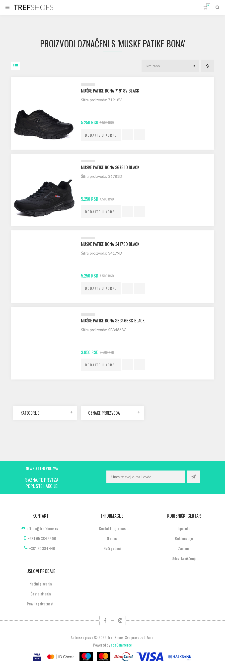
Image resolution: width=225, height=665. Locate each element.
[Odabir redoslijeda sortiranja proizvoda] (170, 66)
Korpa (208, 5)
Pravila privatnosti (41, 603)
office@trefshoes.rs (42, 528)
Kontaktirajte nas (112, 528)
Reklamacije (184, 538)
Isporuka (184, 528)
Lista (15, 66)
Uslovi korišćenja (184, 558)
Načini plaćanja (41, 583)
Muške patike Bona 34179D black (110, 244)
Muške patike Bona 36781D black (110, 167)
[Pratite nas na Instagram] (120, 620)
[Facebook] (105, 620)
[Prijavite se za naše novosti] (145, 477)
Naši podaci (112, 548)
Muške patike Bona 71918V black (110, 91)
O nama (112, 538)
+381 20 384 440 (42, 548)
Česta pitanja (41, 593)
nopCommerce (121, 645)
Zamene (184, 548)
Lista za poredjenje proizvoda (207, 66)
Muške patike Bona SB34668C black (113, 320)
